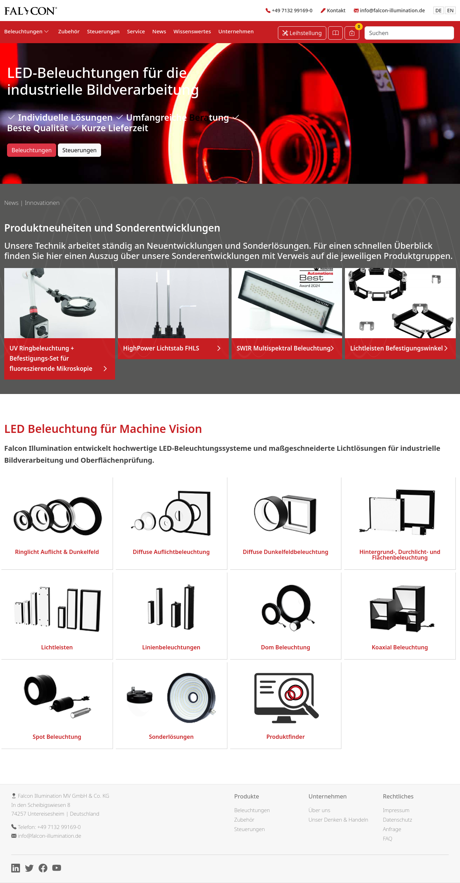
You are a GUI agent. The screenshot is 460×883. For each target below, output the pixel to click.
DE (438, 10)
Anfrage (392, 828)
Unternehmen (236, 31)
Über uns (319, 810)
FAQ (387, 838)
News (159, 31)
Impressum (396, 810)
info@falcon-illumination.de (392, 10)
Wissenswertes (192, 31)
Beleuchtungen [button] (26, 31)
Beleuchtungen (32, 150)
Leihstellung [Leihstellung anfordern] (302, 33)
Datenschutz (397, 819)
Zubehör (69, 31)
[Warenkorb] (352, 33)
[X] (31, 869)
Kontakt (336, 10)
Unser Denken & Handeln (338, 819)
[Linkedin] (17, 869)
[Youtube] (58, 869)
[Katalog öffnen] (335, 33)
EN (450, 10)
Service (136, 31)
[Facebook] (45, 869)
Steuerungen (103, 31)
